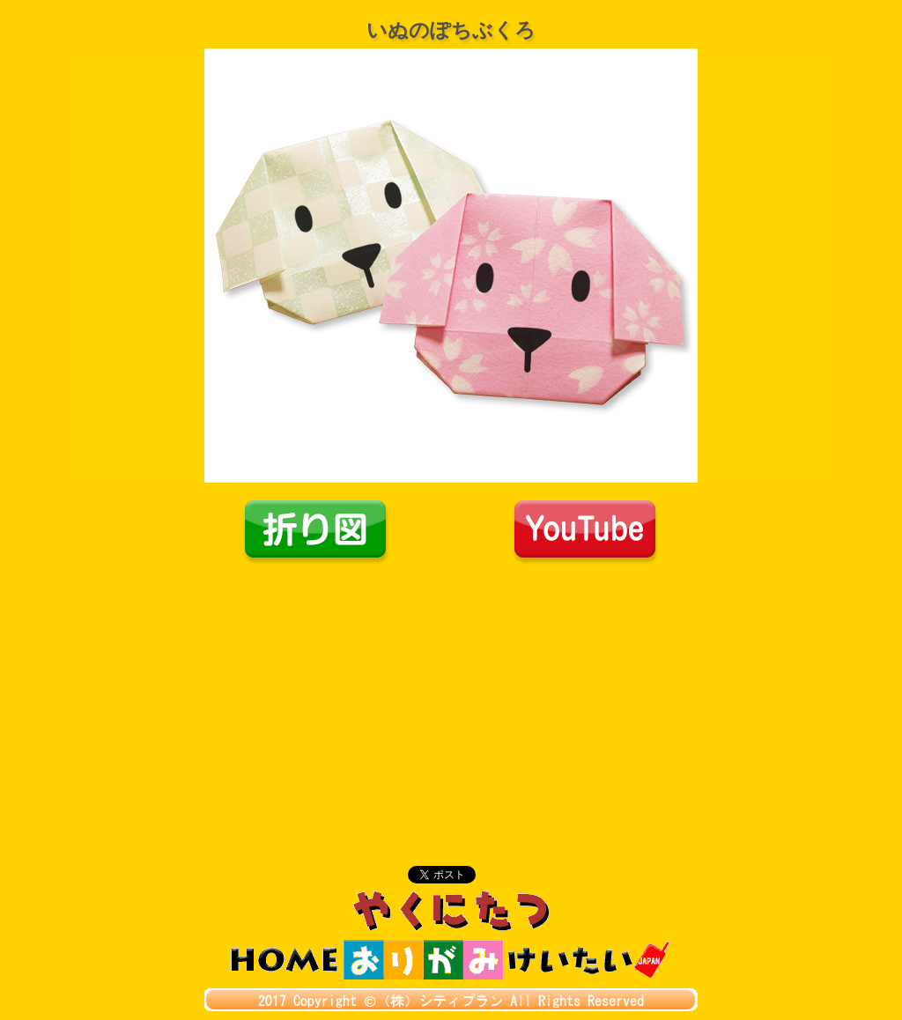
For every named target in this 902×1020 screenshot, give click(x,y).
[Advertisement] (451, 697)
